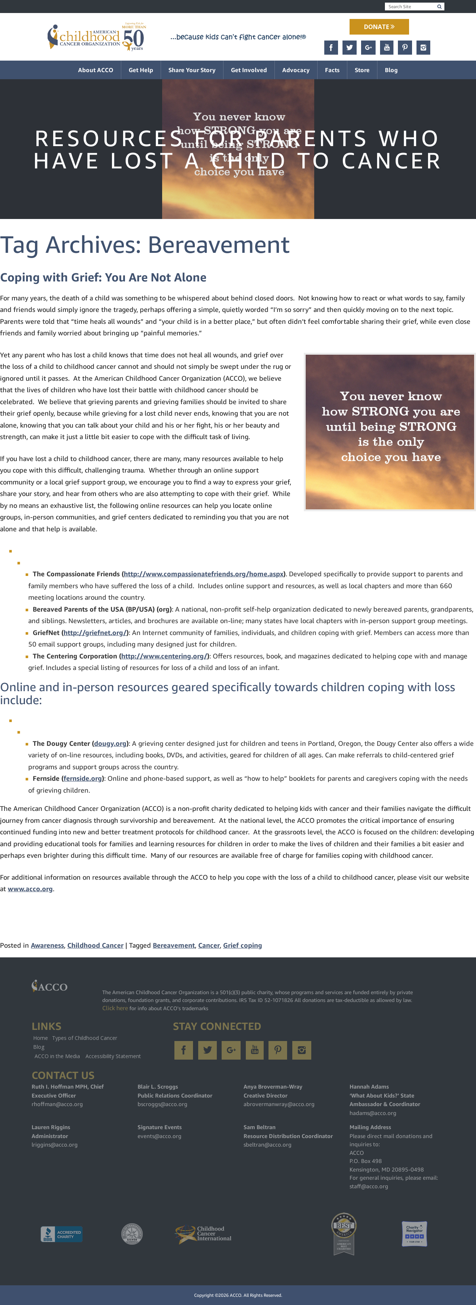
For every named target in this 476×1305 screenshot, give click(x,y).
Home (40, 1037)
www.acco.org (30, 888)
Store (362, 70)
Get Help (141, 70)
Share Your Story (192, 70)
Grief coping (242, 945)
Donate (379, 27)
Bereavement (174, 945)
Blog (391, 70)
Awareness (47, 945)
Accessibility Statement (113, 1056)
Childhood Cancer (95, 945)
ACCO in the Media (57, 1056)
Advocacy (296, 70)
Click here (115, 1008)
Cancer (209, 945)
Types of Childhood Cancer (84, 1037)
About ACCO (95, 70)
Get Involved (249, 70)
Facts (332, 70)
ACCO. (236, 1295)
